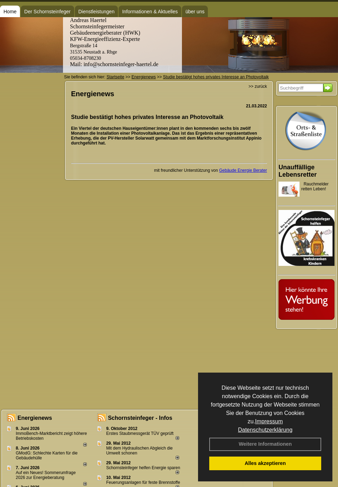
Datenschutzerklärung (265, 430)
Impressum (269, 421)
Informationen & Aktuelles (150, 11)
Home (9, 11)
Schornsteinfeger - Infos (140, 418)
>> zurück (257, 86)
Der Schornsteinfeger (47, 11)
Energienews (34, 418)
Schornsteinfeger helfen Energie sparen (143, 467)
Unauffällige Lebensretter (298, 171)
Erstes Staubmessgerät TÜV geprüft (140, 433)
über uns (194, 11)
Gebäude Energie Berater (243, 170)
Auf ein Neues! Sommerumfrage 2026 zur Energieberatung (46, 475)
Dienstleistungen (96, 11)
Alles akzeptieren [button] (265, 463)
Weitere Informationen (265, 444)
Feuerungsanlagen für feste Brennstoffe (143, 482)
